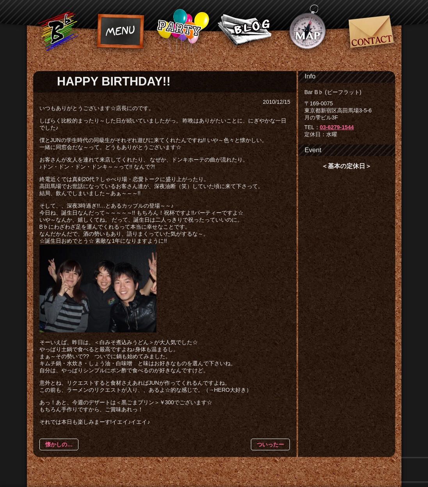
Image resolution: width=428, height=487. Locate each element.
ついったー (270, 444)
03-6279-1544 (337, 127)
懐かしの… (59, 444)
